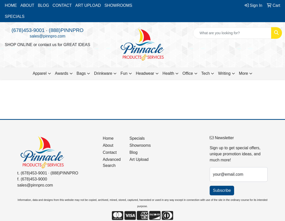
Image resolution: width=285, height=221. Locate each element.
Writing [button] (224, 73)
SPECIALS (14, 16)
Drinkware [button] (103, 73)
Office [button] (187, 73)
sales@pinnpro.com (48, 36)
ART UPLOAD (88, 5)
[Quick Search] (232, 33)
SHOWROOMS (118, 5)
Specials (137, 138)
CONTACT (62, 5)
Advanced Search (112, 162)
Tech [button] (205, 73)
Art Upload (139, 159)
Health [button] (168, 73)
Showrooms (140, 145)
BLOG (43, 5)
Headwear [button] (145, 73)
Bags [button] (81, 73)
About (108, 145)
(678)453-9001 (28, 30)
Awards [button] (61, 73)
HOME (11, 5)
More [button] (243, 73)
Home (108, 138)
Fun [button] (124, 73)
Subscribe (222, 190)
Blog (134, 152)
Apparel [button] (40, 73)
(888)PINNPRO (66, 30)
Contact (110, 152)
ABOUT (27, 5)
